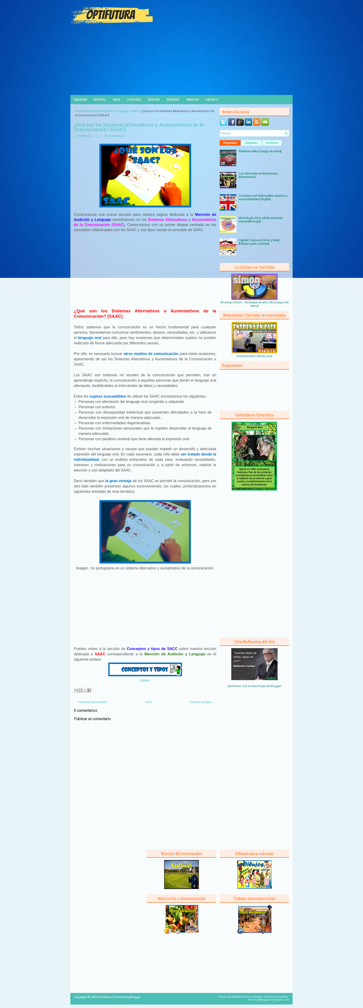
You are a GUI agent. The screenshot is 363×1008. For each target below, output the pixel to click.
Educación (80, 99)
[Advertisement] (181, 60)
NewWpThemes (241, 996)
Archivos (272, 142)
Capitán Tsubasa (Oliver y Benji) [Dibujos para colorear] (259, 242)
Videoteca (192, 99)
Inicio (78, 111)
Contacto (212, 99)
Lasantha (282, 996)
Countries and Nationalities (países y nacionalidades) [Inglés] (263, 197)
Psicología (134, 99)
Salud (116, 99)
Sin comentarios (114, 136)
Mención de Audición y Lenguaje (107, 111)
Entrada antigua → (202, 702)
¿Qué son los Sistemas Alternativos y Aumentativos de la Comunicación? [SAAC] (138, 127)
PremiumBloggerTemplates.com (268, 999)
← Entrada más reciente (91, 702)
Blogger (275, 686)
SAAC (135, 111)
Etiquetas (251, 142)
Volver (144, 680)
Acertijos (154, 99)
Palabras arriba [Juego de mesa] (260, 151)
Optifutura (84, 136)
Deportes (100, 99)
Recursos (173, 99)
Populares (230, 142)
